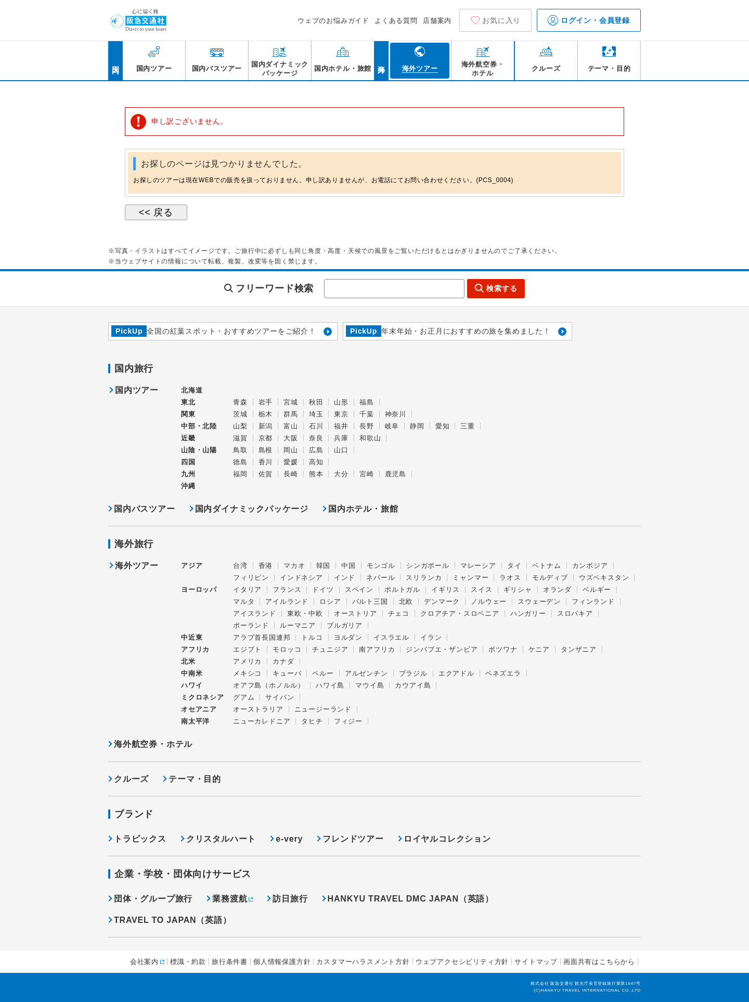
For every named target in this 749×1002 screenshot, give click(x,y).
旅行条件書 (230, 961)
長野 (366, 426)
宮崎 (366, 474)
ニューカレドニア (261, 721)
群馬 (290, 414)
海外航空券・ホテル (153, 744)
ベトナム (546, 565)
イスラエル (391, 637)
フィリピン (251, 577)
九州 (188, 474)
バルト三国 (370, 601)
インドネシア (301, 577)
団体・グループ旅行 (153, 898)
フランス (287, 589)
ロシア (330, 601)
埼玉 (316, 414)
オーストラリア (258, 709)
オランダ (557, 589)
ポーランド (251, 625)
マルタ (243, 601)
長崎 (290, 474)
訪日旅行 (290, 898)
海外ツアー (137, 565)
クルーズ (131, 779)
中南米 (191, 673)
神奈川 (395, 414)
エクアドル (456, 673)
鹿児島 (395, 474)
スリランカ (424, 577)
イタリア (247, 589)
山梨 (240, 426)
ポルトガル (402, 589)
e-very (289, 838)
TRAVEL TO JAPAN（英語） (172, 920)
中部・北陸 (199, 426)
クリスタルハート (221, 838)
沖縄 (188, 486)
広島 (316, 450)
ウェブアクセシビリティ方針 (462, 961)
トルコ (311, 637)
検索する (501, 288)
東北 (188, 402)
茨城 (240, 414)
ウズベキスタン (604, 577)
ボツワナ (502, 649)
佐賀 (266, 474)
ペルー (322, 673)
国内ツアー (137, 390)
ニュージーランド (323, 709)
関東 (188, 414)
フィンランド (593, 601)
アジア (191, 565)
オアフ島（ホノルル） (269, 685)
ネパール (380, 577)
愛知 (442, 426)
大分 (341, 474)
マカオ (294, 565)
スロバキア (575, 613)
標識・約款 (188, 961)
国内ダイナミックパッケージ (251, 508)
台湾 (240, 565)
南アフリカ (377, 649)
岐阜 (392, 426)
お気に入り (501, 20)
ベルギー (597, 589)
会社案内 (144, 961)
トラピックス (140, 838)
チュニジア (330, 649)
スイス (481, 589)
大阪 (290, 438)
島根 (266, 450)
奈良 (316, 438)
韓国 (323, 565)
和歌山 (370, 438)
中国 (348, 565)
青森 (240, 402)
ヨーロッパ (199, 589)
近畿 (188, 438)
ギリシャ (517, 589)
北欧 (406, 601)
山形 (341, 402)
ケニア (539, 649)
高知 (316, 462)
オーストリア (355, 613)
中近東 (191, 637)
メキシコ (247, 673)
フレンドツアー (353, 838)
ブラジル (413, 673)
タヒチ (311, 721)
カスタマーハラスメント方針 (362, 961)
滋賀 (240, 438)
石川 (316, 426)
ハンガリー (528, 613)
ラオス (510, 577)
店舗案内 (437, 20)
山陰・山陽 (199, 450)
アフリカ (195, 649)
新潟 (266, 426)
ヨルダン (348, 637)
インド (344, 577)
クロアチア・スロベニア (459, 613)
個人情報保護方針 (282, 961)
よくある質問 (396, 20)
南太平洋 (195, 721)
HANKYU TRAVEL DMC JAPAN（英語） (411, 898)
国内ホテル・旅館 (363, 508)
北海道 (191, 390)
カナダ (283, 661)
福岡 (240, 474)
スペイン (359, 589)
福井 (341, 426)
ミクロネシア (202, 697)
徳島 (240, 462)
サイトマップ (536, 961)
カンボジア (590, 565)
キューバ (287, 673)
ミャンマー (470, 577)
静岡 (417, 426)
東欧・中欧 (305, 613)
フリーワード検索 (275, 288)
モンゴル (381, 565)
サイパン (279, 697)
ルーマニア (298, 625)
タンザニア (579, 649)
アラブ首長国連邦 (261, 637)
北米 (188, 661)
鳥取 (240, 450)
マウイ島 (369, 685)
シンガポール (427, 565)
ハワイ (191, 685)
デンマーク (442, 601)
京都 (266, 438)
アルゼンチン (366, 673)
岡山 (290, 450)
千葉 (366, 414)
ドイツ (322, 589)
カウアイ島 (413, 685)
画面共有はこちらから (599, 961)
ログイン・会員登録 (589, 20)
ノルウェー (489, 601)
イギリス (445, 589)
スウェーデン (539, 601)
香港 (266, 565)
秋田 (316, 402)
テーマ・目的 (195, 779)
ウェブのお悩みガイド (333, 20)
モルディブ (550, 577)
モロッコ (287, 649)
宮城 (290, 402)
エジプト (247, 649)
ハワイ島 (330, 685)
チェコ (398, 613)
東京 (341, 414)
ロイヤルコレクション (447, 838)
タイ (514, 565)
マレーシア (478, 565)
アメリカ (247, 661)
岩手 (266, 402)
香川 (266, 462)
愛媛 (290, 462)
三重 (467, 426)
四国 (188, 462)
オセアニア (199, 709)
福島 (366, 402)
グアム (243, 697)
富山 (290, 426)
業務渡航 (229, 898)
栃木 (266, 414)
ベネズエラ (503, 673)
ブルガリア (345, 625)
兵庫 (341, 438)
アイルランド (286, 601)
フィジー (348, 721)
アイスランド (254, 613)
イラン (431, 637)
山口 (341, 450)
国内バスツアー (144, 508)
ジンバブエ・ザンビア (441, 649)
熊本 (316, 474)
